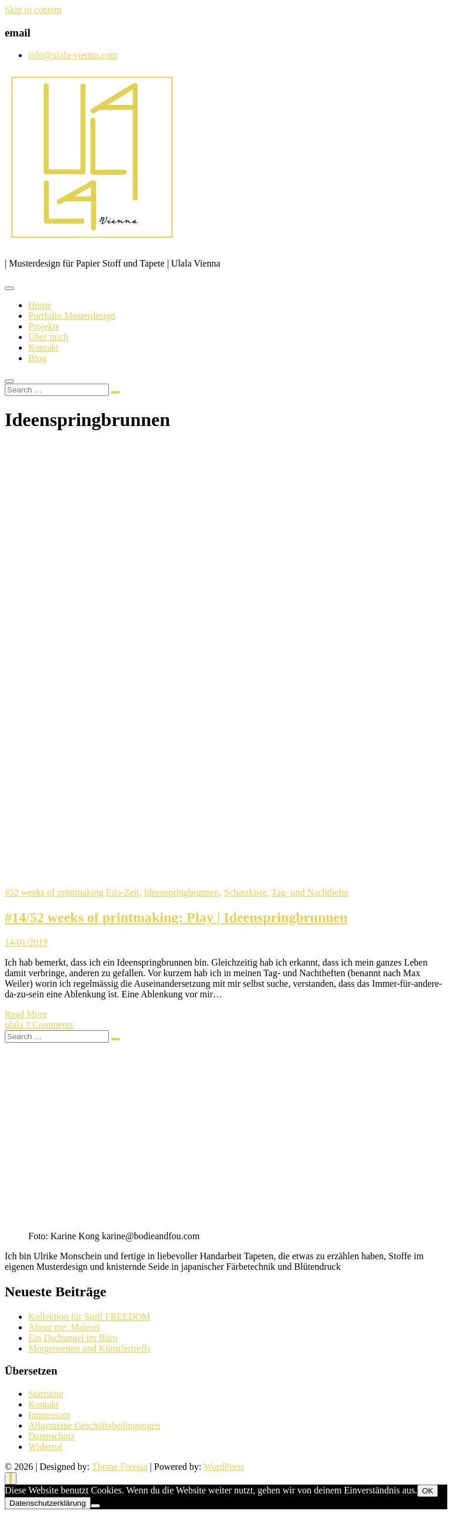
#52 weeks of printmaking (54, 892)
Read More (26, 1014)
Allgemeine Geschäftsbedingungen (94, 1425)
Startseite (46, 1394)
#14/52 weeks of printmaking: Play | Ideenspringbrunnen (176, 917)
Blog (37, 358)
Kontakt (43, 347)
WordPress (224, 1467)
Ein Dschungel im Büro (73, 1338)
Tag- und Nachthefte (309, 892)
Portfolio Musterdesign (71, 316)
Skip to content (33, 10)
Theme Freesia (120, 1467)
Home (39, 305)
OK (427, 1490)
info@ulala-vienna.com (72, 55)
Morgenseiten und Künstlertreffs (89, 1348)
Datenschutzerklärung (47, 1503)
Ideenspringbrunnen (181, 892)
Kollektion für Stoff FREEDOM (89, 1317)
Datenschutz (51, 1436)
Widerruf (45, 1447)
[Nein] (95, 1506)
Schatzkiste (245, 892)
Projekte (43, 326)
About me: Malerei (64, 1327)
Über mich (48, 337)
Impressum (49, 1415)
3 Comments (49, 1025)
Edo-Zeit (122, 892)
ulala (15, 1025)
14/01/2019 (26, 942)
